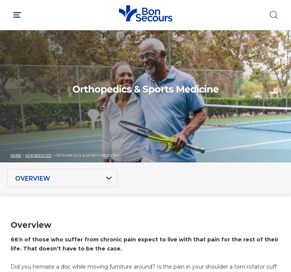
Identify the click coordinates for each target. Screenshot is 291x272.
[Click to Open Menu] (17, 15)
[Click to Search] (273, 15)
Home (16, 156)
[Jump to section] (62, 178)
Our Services (38, 156)
